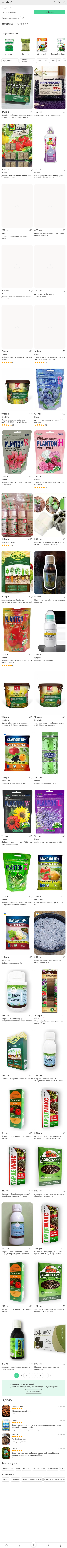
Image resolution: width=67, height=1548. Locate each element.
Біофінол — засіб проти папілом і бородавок (47, 1368)
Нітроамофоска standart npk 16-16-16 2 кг (49, 904)
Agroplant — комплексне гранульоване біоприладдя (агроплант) (49, 1310)
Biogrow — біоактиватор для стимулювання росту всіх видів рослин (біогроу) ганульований (17, 1020)
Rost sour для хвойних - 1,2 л (45, 784)
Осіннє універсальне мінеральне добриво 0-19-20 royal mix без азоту (16, 724)
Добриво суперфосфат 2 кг (12, 963)
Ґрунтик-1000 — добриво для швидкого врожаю (17, 1137)
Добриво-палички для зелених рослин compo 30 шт (17, 298)
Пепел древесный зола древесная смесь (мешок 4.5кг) (47, 961)
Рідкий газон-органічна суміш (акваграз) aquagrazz (49, 601)
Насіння (6, 1479)
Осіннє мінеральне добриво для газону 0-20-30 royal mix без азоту (49, 724)
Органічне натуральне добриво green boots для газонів (49, 234)
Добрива (6, 8)
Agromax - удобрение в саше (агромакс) (17, 1079)
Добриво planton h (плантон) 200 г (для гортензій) (49, 484)
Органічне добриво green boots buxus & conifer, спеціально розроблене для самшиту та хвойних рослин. (17, 116)
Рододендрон (8, 1469)
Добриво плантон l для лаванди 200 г (48, 842)
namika (14, 1420)
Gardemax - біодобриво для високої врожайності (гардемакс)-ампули (48, 1137)
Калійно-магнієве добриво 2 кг (14, 784)
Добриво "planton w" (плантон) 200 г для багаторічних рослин (17, 843)
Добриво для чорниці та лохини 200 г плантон (49, 421)
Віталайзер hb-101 (8, 542)
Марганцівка (53, 1469)
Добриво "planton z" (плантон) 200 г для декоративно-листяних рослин (49, 358)
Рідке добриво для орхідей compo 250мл (15, 237)
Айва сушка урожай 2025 (21, 1411)
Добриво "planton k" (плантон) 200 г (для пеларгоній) (17, 484)
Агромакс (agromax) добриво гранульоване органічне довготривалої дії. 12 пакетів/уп (17, 601)
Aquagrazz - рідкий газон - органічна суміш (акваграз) (16, 1368)
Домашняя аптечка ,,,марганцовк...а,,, (48, 115)
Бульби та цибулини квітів (32, 1479)
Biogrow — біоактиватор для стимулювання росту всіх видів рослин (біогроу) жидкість (49, 1080)
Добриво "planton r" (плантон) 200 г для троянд (17, 358)
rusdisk (15, 1448)
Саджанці (15, 1479)
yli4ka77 (15, 1434)
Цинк (18, 1469)
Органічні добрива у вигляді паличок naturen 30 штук (48, 1022)
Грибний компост (19, 1439)
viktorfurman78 (17, 1406)
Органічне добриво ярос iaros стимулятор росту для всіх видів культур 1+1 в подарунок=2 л (36, 1426)
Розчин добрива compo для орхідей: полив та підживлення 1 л (48, 177)
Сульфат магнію (39, 1469)
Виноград (26, 1469)
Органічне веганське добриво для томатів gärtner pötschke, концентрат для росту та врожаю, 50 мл (35, 1454)
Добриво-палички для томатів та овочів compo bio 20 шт (17, 177)
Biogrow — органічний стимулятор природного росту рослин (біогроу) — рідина (16, 1253)
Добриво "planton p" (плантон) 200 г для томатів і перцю (17, 662)
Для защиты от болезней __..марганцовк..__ (44, 295)
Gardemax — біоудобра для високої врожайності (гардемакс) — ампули (47, 1253)
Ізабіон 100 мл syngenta (43, 661)
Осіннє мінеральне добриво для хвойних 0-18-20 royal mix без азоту (15, 421)
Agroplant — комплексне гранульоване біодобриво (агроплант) (49, 1195)
